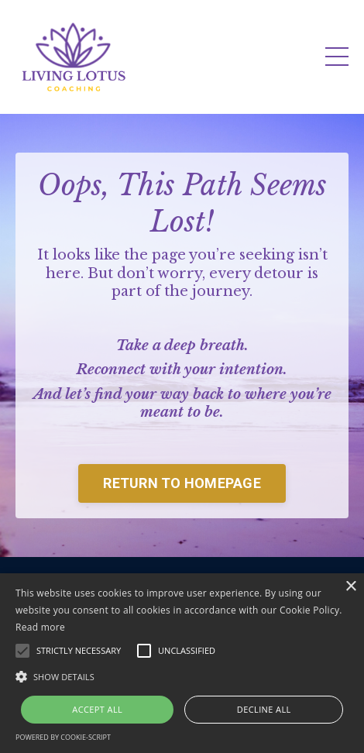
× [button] (350, 587)
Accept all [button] (97, 709)
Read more (40, 627)
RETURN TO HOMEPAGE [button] (182, 483)
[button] (182, 676)
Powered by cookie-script (63, 737)
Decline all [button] (264, 709)
